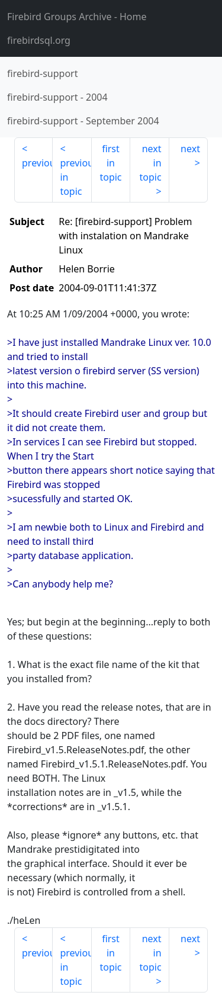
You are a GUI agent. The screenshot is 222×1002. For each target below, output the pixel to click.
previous (37, 162)
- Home (77, 16)
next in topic (150, 163)
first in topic (110, 163)
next (190, 148)
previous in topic (75, 177)
